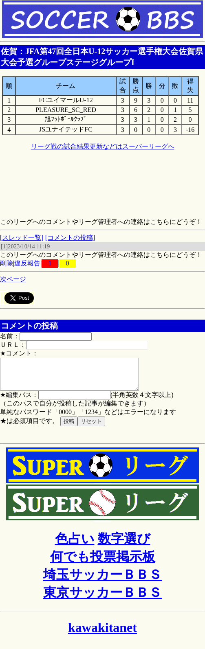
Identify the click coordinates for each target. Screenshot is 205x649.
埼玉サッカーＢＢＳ (102, 580)
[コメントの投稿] (70, 237)
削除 (6, 263)
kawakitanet (102, 633)
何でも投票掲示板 (102, 562)
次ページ (13, 279)
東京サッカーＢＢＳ (102, 598)
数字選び (124, 544)
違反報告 (27, 263)
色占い (75, 544)
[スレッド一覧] (22, 237)
